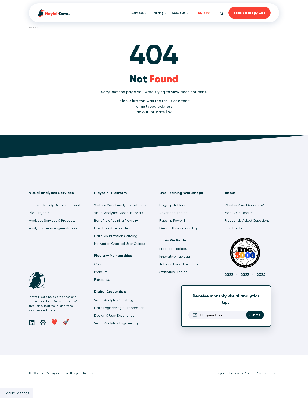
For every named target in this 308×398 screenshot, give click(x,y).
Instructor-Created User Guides (119, 244)
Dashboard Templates (112, 228)
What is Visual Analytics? (244, 205)
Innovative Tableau (174, 256)
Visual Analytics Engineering (116, 323)
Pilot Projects (39, 213)
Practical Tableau (173, 249)
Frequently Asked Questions (247, 220)
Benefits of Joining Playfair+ (116, 220)
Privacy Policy (265, 373)
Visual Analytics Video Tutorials (118, 213)
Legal (220, 373)
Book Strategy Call (249, 13)
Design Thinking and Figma (180, 228)
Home (32, 27)
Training (159, 13)
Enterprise (102, 280)
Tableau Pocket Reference (180, 264)
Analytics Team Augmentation (53, 228)
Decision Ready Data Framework (55, 205)
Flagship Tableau (172, 205)
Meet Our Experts (239, 213)
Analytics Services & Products (52, 220)
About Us (180, 13)
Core (98, 264)
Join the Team (236, 228)
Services (139, 13)
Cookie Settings (16, 393)
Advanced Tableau (174, 213)
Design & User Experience (114, 315)
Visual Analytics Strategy (113, 300)
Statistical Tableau (174, 272)
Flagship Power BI (173, 220)
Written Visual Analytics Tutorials (120, 205)
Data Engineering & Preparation (119, 308)
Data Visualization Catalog (115, 236)
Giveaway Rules (240, 373)
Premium (100, 272)
